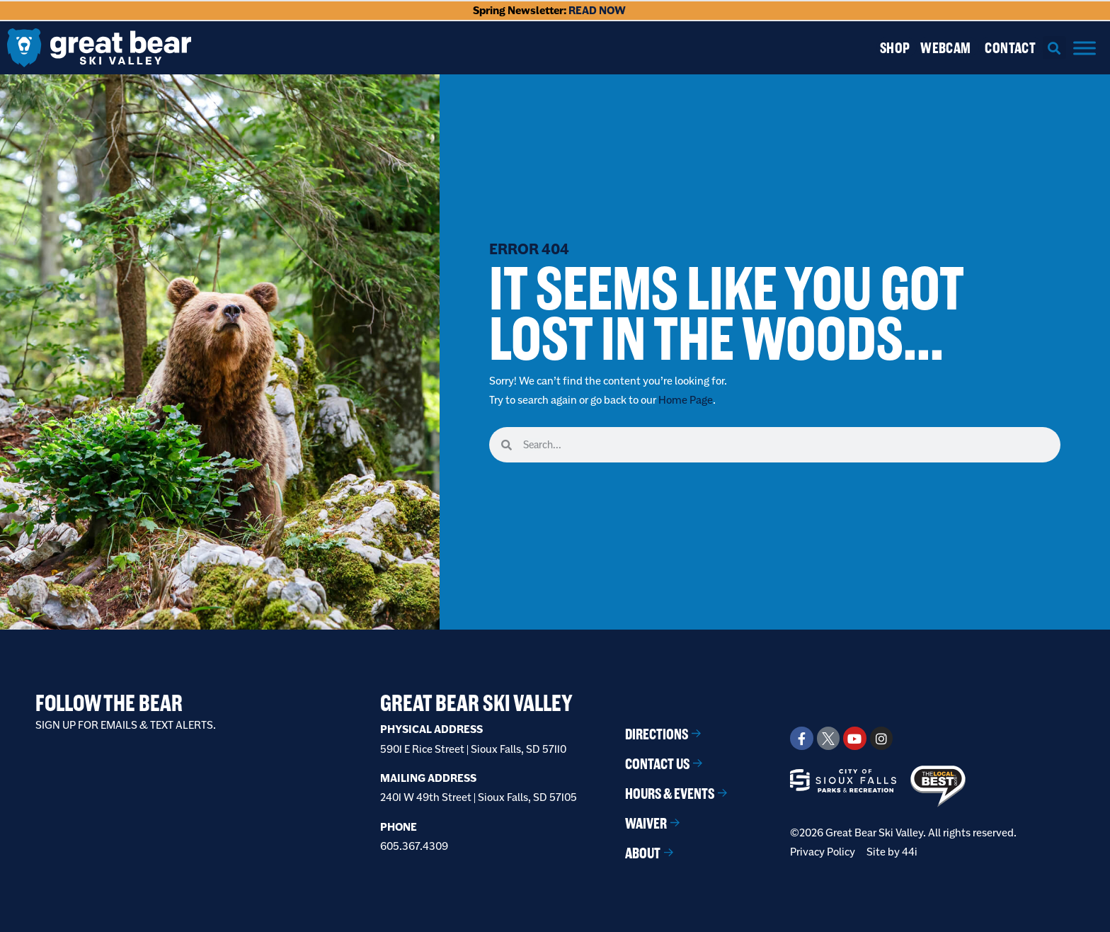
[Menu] (1084, 48)
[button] (1054, 47)
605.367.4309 (414, 846)
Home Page (685, 400)
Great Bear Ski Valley (476, 702)
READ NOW (597, 10)
